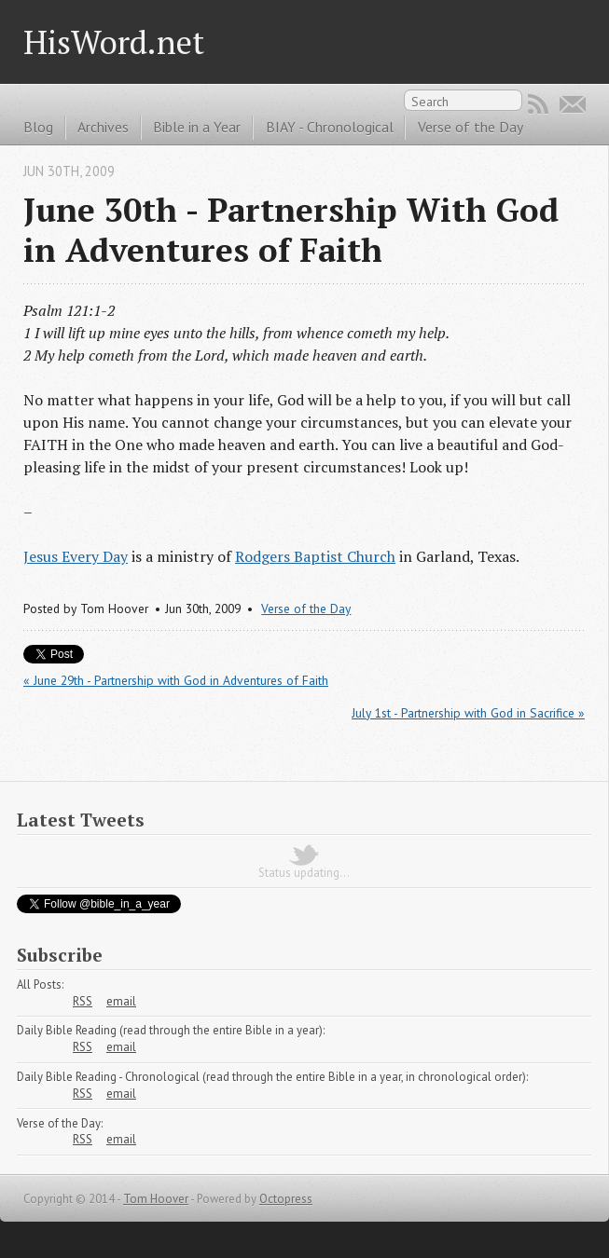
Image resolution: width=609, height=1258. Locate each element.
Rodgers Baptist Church (315, 556)
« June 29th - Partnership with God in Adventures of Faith (175, 680)
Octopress (285, 1199)
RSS (538, 104)
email (121, 1001)
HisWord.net (113, 41)
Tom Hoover (155, 1199)
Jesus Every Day (75, 556)
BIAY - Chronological (330, 126)
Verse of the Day (470, 126)
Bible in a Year (197, 126)
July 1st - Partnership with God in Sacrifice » (468, 712)
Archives (103, 126)
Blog (38, 126)
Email (573, 104)
